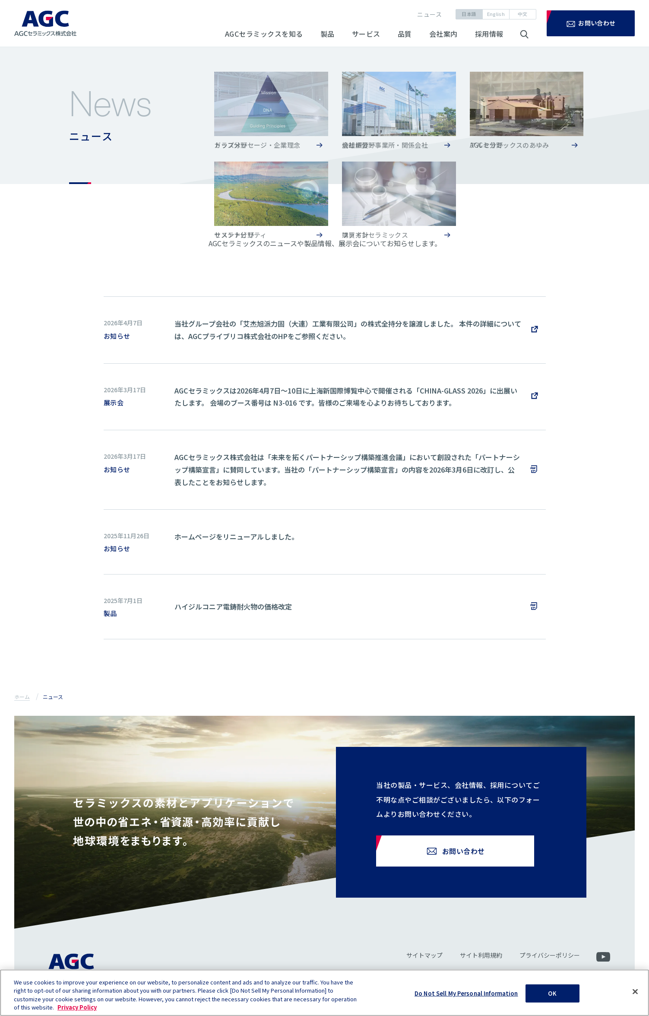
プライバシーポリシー (549, 961)
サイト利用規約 (480, 961)
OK (552, 998)
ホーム (22, 696)
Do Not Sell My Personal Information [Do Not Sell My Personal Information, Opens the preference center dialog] (466, 998)
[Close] (635, 996)
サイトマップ (424, 961)
